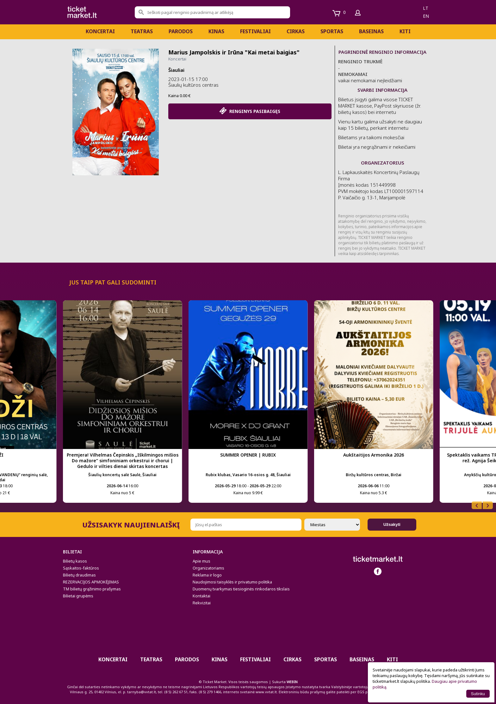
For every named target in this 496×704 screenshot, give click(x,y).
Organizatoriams (208, 568)
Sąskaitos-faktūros (81, 568)
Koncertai (100, 31)
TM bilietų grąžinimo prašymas (92, 589)
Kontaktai (201, 596)
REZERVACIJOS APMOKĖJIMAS (91, 582)
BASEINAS (371, 31)
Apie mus (201, 561)
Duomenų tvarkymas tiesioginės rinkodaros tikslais (241, 589)
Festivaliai (255, 31)
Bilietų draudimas (79, 575)
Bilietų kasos (75, 561)
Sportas (331, 31)
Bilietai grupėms (78, 596)
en (426, 16)
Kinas (216, 31)
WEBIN (292, 681)
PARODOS (181, 31)
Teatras (142, 31)
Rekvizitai (202, 603)
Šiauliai (176, 70)
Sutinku (478, 693)
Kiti (405, 31)
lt (425, 8)
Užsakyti (391, 524)
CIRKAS (296, 31)
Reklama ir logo (207, 575)
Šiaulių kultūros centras (193, 85)
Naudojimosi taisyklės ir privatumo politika (232, 582)
